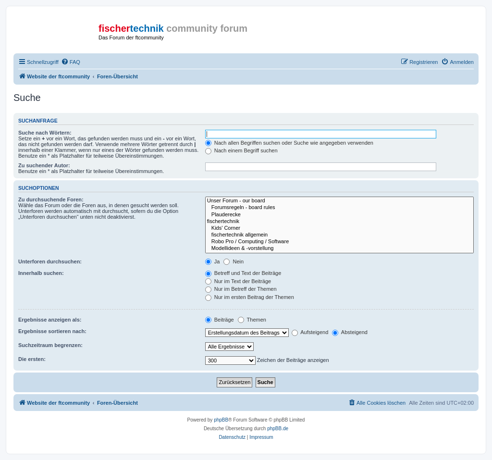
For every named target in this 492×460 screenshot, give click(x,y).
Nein (233, 261)
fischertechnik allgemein (339, 235)
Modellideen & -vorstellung (339, 248)
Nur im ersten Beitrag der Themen (249, 297)
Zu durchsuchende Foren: (51, 199)
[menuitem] (70, 62)
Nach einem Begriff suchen (241, 150)
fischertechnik (339, 221)
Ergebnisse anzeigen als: (49, 320)
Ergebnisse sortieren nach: (52, 331)
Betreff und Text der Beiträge (243, 273)
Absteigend (350, 332)
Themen (252, 320)
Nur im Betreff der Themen (241, 289)
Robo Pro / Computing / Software (339, 241)
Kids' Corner (339, 228)
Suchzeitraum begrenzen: (50, 345)
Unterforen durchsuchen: (50, 261)
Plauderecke (339, 214)
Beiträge (219, 320)
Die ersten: (32, 359)
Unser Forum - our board (339, 201)
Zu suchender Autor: (44, 165)
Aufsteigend (310, 332)
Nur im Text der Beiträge (238, 281)
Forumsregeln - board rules (339, 207)
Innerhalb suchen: (41, 273)
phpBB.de (277, 428)
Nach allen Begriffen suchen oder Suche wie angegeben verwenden (289, 143)
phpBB (221, 420)
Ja (212, 261)
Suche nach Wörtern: (45, 133)
